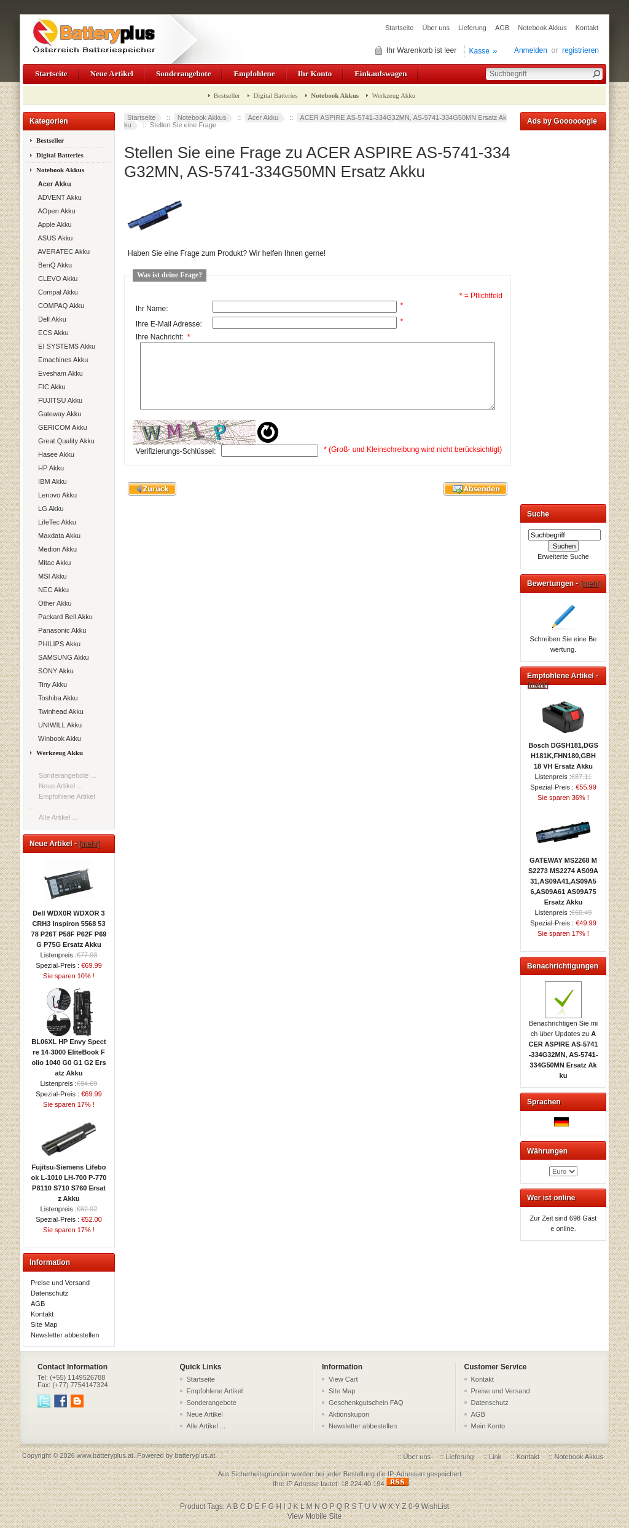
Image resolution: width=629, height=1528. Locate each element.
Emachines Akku (61, 359)
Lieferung (472, 27)
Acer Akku (263, 117)
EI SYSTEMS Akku (64, 346)
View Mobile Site (314, 1516)
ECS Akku (51, 332)
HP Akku (49, 468)
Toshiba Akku (56, 698)
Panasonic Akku (60, 630)
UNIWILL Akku (58, 725)
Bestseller (227, 95)
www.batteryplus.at (105, 1455)
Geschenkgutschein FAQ (366, 1402)
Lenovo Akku (55, 495)
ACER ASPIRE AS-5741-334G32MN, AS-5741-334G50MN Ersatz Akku (315, 121)
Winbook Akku (57, 738)
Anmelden (530, 50)
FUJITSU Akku (58, 400)
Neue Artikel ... (61, 786)
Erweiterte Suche (563, 556)
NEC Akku (51, 589)
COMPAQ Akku (59, 305)
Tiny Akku (50, 684)
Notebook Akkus (542, 27)
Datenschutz (49, 1293)
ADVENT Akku (58, 197)
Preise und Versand (60, 1282)
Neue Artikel (111, 73)
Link (495, 1456)
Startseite (399, 27)
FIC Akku (50, 386)
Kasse (479, 51)
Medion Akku (55, 549)
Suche (538, 514)
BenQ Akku (53, 265)
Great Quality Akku (64, 441)
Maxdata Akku (57, 535)
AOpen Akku (55, 211)
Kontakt (587, 27)
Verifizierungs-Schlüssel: (176, 463)
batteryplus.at (194, 1455)
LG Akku (49, 508)
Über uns (436, 27)
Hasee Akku (54, 454)
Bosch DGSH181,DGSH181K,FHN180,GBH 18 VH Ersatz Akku (563, 752)
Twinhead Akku (59, 711)
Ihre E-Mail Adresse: (169, 324)
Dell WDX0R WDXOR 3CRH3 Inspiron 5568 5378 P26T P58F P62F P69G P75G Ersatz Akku (69, 925)
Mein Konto (488, 1426)
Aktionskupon (349, 1414)
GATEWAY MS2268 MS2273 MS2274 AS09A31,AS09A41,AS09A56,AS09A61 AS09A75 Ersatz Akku (563, 877)
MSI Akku (50, 576)
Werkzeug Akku (393, 95)
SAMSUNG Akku (61, 657)
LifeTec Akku (55, 522)
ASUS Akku (53, 238)
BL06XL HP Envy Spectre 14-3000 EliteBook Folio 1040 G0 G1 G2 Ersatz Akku (68, 1054)
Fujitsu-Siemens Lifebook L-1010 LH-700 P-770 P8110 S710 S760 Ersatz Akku (69, 1179)
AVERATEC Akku (62, 251)
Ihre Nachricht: (163, 337)
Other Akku (53, 603)
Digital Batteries (275, 95)
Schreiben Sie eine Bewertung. (563, 640)
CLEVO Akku (55, 278)
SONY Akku (54, 671)
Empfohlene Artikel (215, 1391)
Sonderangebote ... (67, 775)
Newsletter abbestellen (65, 1335)
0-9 (413, 1506)
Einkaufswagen (380, 73)
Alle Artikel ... (58, 817)
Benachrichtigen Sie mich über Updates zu (563, 1045)
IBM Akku (50, 481)
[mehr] (89, 843)
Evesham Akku (58, 373)
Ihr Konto (315, 73)
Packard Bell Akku (63, 616)
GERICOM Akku (60, 427)
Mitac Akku (52, 562)
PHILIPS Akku (57, 643)
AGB (502, 27)
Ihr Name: (152, 308)
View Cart (343, 1379)
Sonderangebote (183, 73)
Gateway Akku (57, 414)
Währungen (547, 1151)
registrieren (580, 50)
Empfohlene (254, 73)
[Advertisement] (563, 314)
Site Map (44, 1324)
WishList (435, 1506)
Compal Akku (56, 292)
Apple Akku (53, 224)
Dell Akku (50, 319)
